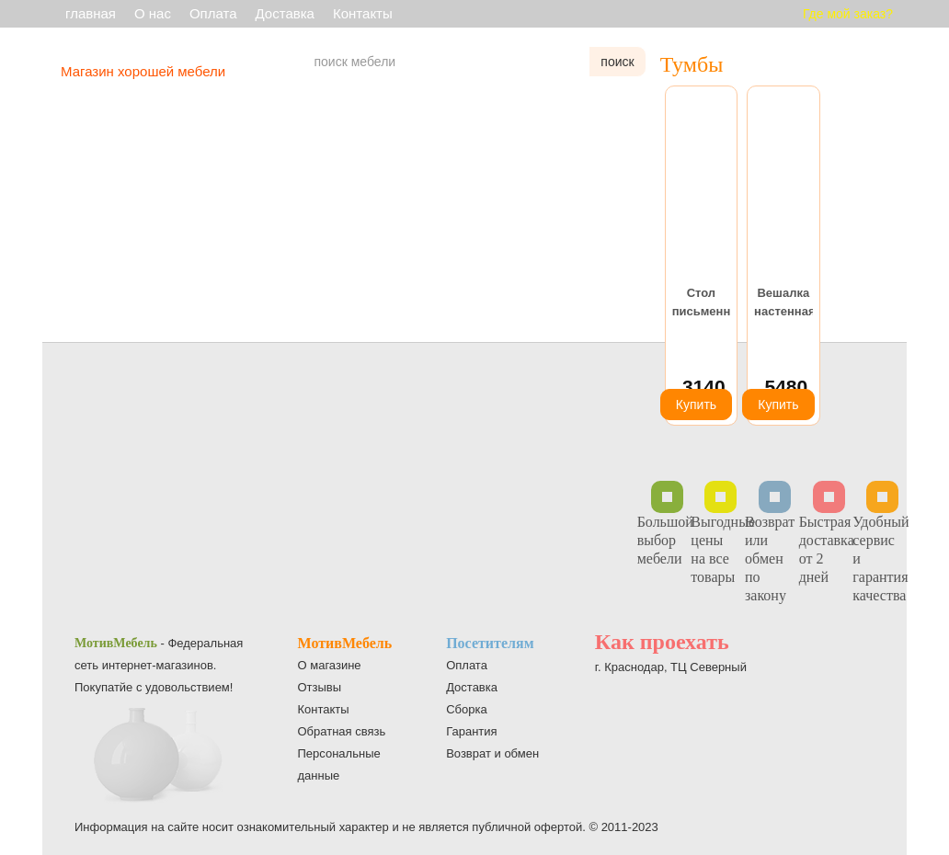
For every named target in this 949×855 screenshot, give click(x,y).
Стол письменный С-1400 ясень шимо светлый (701, 303)
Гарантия (471, 731)
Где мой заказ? (848, 13)
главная (90, 13)
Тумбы (692, 64)
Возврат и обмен (492, 753)
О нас (152, 13)
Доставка (285, 13)
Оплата (213, 13)
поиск (617, 61)
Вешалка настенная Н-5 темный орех (783, 303)
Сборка (466, 709)
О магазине (329, 665)
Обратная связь (342, 731)
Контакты (363, 13)
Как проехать (662, 642)
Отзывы (320, 687)
